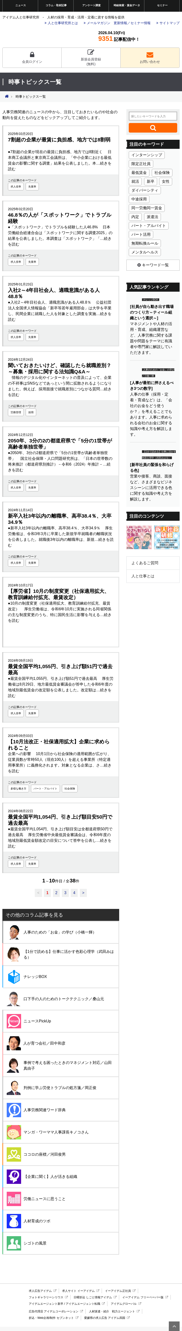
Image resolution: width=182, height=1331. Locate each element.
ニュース (20, 5)
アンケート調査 (91, 5)
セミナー (162, 5)
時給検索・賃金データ (127, 5)
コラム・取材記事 (56, 5)
